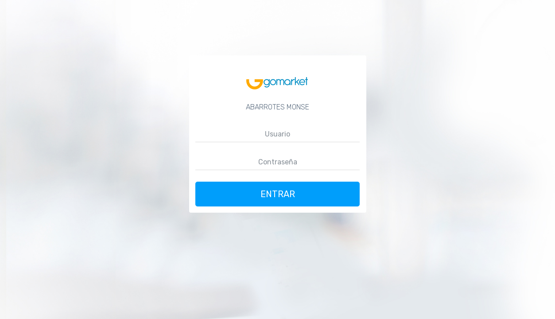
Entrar (277, 194)
